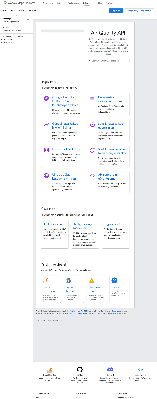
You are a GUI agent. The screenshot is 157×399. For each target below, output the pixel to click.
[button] (16, 39)
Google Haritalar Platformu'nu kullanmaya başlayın (65, 101)
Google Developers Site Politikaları (71, 313)
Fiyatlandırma (73, 3)
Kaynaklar (39, 16)
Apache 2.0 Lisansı (115, 311)
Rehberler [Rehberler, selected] (7, 16)
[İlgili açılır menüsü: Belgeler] (93, 3)
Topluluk (109, 3)
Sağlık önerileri (113, 224)
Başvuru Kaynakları (23, 16)
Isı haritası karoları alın (66, 149)
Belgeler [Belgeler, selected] (86, 3)
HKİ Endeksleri (52, 224)
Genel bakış (48, 3)
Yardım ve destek (54, 264)
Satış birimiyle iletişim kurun (139, 11)
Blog (100, 3)
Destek (116, 287)
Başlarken (116, 11)
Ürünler (60, 3)
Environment (10, 10)
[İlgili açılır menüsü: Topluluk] (116, 3)
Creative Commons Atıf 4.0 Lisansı (79, 311)
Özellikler (48, 209)
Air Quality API (29, 10)
